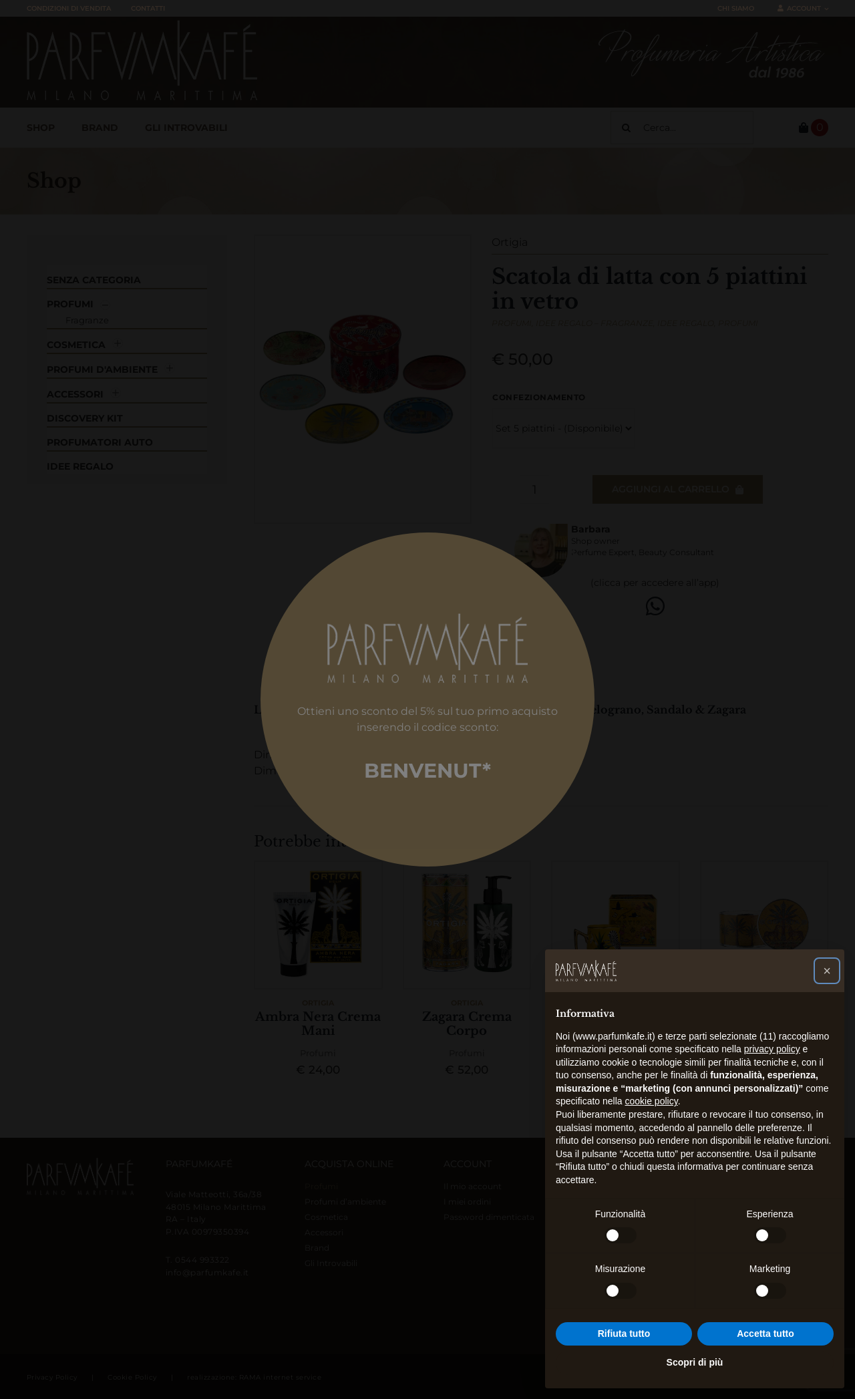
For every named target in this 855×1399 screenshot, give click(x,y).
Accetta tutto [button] (765, 1333)
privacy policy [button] (772, 1049)
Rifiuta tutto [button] (624, 1333)
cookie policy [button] (651, 1101)
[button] (827, 970)
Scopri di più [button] (695, 1362)
